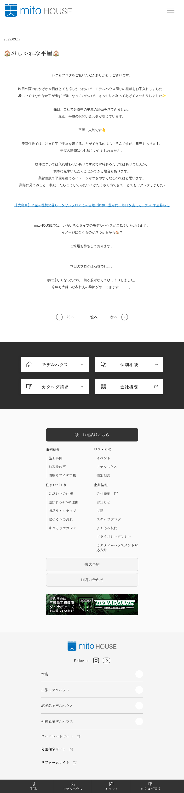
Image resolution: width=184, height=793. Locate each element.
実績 (100, 510)
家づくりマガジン (62, 527)
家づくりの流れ (61, 519)
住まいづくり (56, 484)
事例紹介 (53, 449)
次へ (113, 317)
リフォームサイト (55, 762)
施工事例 (56, 458)
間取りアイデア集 (62, 475)
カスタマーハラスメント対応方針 (117, 547)
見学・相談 (102, 449)
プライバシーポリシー (114, 536)
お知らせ (103, 502)
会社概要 (107, 493)
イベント (103, 458)
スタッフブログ (109, 519)
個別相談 (103, 475)
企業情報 (101, 484)
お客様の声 (57, 466)
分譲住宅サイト (53, 749)
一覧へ (92, 317)
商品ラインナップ (62, 510)
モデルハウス (107, 466)
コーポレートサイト (57, 735)
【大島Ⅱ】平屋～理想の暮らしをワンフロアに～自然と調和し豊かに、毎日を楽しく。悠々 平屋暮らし (92, 205)
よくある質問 (107, 527)
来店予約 (92, 564)
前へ (70, 317)
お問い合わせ (92, 579)
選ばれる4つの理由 (64, 502)
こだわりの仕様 (61, 493)
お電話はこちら (92, 435)
